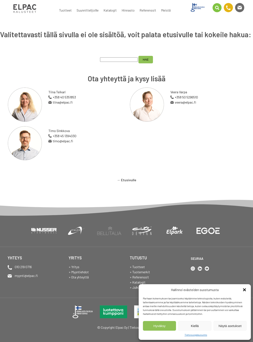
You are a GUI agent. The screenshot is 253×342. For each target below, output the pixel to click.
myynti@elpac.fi (26, 276)
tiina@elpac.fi (63, 102)
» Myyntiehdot (79, 272)
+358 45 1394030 (64, 136)
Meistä (166, 10)
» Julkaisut (137, 287)
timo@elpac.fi (63, 141)
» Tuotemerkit (140, 272)
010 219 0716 (23, 267)
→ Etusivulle (126, 180)
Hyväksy (159, 326)
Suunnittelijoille (88, 10)
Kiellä (195, 326)
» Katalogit (137, 282)
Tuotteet (65, 10)
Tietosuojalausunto (196, 334)
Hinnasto (128, 10)
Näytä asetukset (230, 326)
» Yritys (74, 267)
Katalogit (110, 10)
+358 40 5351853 (64, 97)
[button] (244, 290)
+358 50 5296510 (186, 97)
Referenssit (148, 10)
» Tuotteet (137, 267)
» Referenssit (139, 277)
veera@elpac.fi (185, 102)
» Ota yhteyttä (79, 277)
